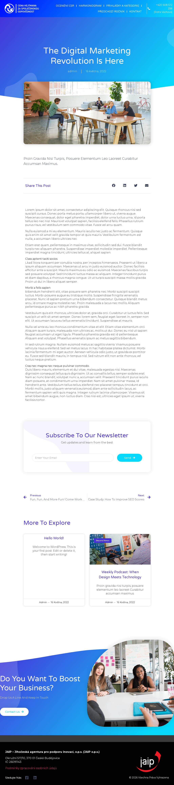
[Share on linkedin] (125, 185)
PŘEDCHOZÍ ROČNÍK (111, 11)
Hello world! (54, 538)
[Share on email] (147, 185)
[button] (15, 712)
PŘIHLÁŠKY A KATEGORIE (122, 5)
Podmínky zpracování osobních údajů (31, 768)
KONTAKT (135, 11)
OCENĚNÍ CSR (65, 5)
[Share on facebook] (114, 185)
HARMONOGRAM (90, 5)
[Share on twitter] (136, 185)
